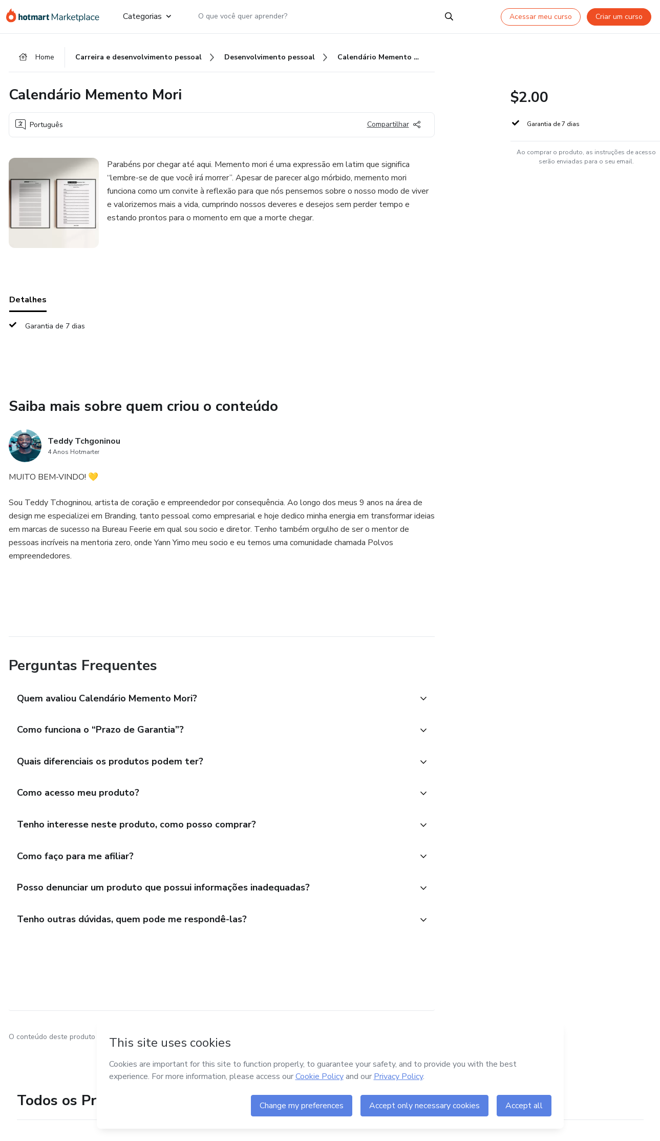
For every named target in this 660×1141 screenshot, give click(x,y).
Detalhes (28, 301)
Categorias (146, 16)
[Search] (449, 16)
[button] (210, 701)
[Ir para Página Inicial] (56, 16)
